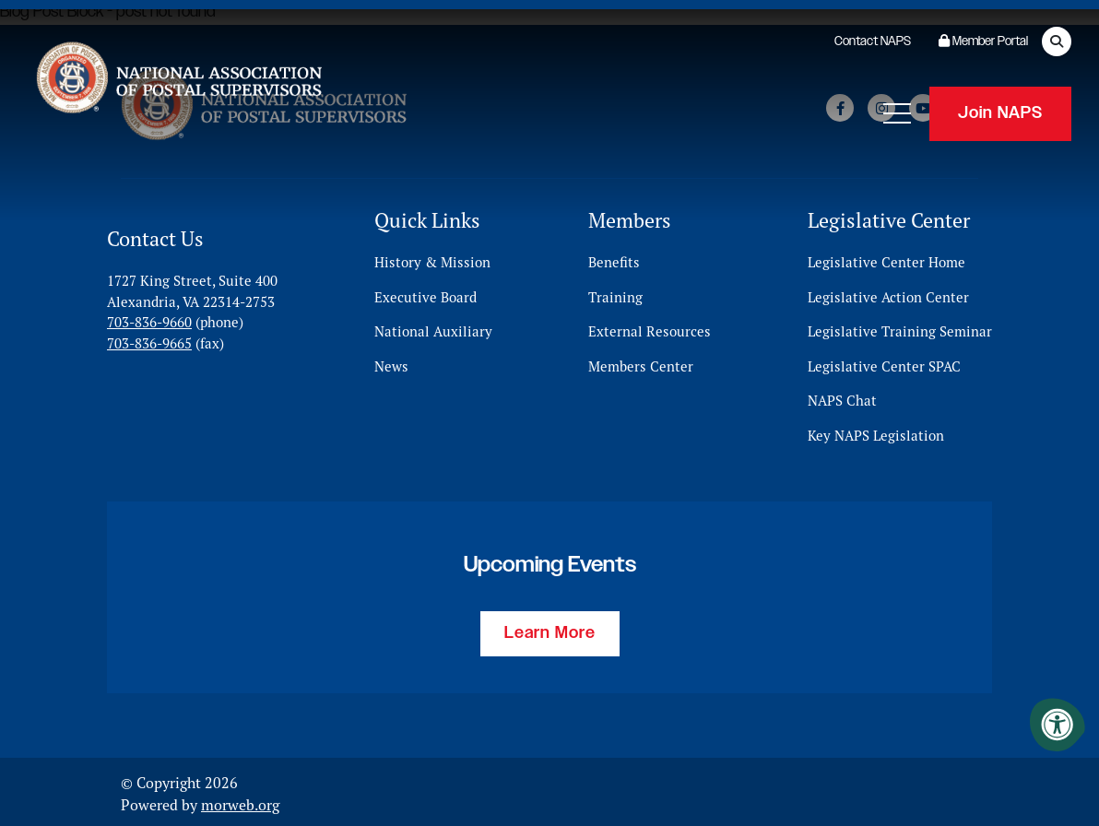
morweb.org (240, 801)
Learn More (550, 630)
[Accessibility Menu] (1057, 724)
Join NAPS (1000, 111)
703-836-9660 (149, 318)
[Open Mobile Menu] (897, 110)
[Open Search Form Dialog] (1056, 41)
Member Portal (983, 41)
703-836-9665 (149, 339)
